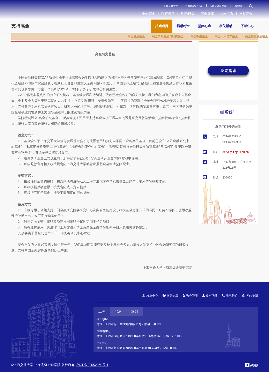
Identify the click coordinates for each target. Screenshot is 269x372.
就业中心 (150, 295)
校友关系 (226, 13)
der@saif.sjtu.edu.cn (236, 152)
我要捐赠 (228, 70)
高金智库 (207, 13)
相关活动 (225, 26)
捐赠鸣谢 (183, 26)
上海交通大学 (170, 6)
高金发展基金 (136, 36)
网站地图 (250, 295)
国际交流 (170, 295)
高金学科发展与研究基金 (168, 36)
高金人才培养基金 (226, 36)
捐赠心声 (204, 26)
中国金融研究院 (193, 6)
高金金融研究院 (218, 6)
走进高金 (148, 13)
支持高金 (246, 13)
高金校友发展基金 (256, 36)
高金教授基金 (199, 36)
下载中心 (247, 26)
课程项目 (167, 13)
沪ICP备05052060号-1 (92, 365)
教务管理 (190, 295)
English (238, 6)
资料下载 (209, 295)
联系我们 (228, 112)
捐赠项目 (161, 26)
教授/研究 (188, 13)
